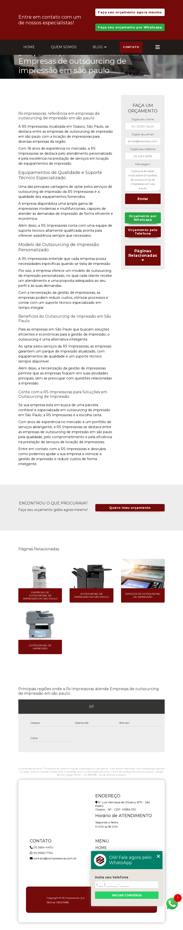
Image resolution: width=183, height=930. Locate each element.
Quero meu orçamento (130, 508)
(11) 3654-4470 (41, 847)
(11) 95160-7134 (41, 853)
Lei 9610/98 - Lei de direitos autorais (104, 774)
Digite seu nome (143, 119)
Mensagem (142, 164)
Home (29, 47)
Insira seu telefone (111, 877)
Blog (98, 47)
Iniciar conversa (127, 895)
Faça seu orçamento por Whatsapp (130, 27)
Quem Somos (63, 47)
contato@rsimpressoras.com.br (53, 858)
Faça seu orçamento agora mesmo (130, 12)
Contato (131, 47)
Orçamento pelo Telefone (143, 231)
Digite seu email (143, 134)
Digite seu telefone (142, 149)
